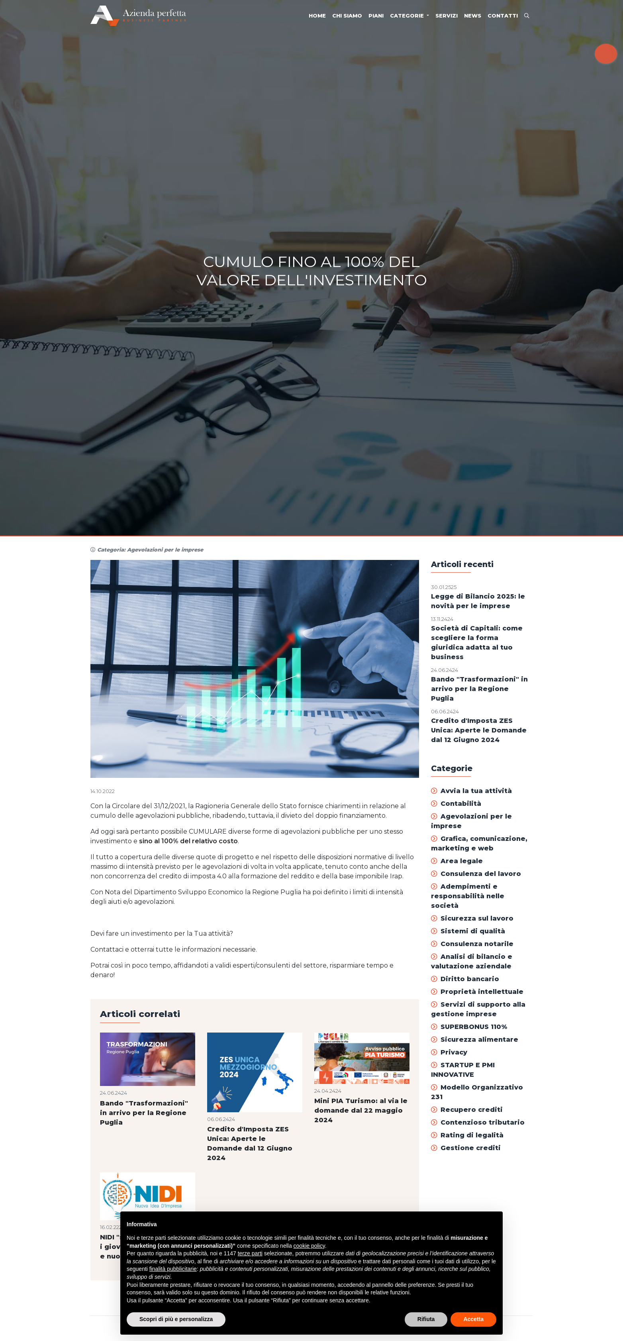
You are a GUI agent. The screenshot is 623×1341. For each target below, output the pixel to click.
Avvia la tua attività (471, 791)
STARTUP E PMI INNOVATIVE (463, 1069)
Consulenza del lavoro (476, 874)
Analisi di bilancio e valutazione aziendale (471, 961)
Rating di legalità (467, 1135)
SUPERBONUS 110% (469, 1027)
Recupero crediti (467, 1109)
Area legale (457, 861)
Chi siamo (347, 16)
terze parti (250, 1253)
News (472, 16)
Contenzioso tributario (478, 1122)
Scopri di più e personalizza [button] (176, 1319)
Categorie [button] (407, 16)
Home (317, 16)
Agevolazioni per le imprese (471, 821)
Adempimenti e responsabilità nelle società (467, 896)
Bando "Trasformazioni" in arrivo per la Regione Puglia (479, 688)
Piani (376, 16)
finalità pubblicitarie (173, 1269)
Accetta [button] (473, 1319)
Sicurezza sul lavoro (472, 918)
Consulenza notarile (472, 944)
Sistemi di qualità (468, 931)
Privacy (449, 1052)
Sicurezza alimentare (474, 1039)
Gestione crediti (466, 1148)
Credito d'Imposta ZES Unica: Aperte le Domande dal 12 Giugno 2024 (479, 730)
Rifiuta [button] (426, 1319)
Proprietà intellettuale (477, 991)
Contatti (503, 16)
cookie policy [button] (309, 1246)
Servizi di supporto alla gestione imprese (478, 1009)
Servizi (446, 16)
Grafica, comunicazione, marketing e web (479, 843)
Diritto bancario (465, 979)
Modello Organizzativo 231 (477, 1092)
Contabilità (456, 803)
